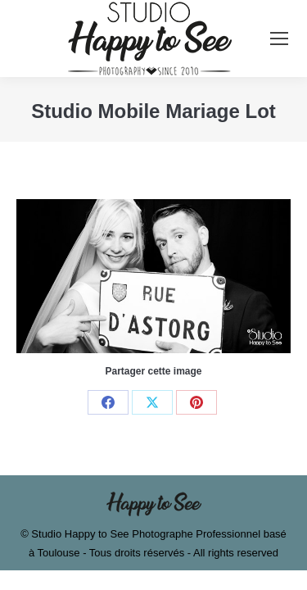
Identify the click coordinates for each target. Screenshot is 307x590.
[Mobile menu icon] (279, 38)
